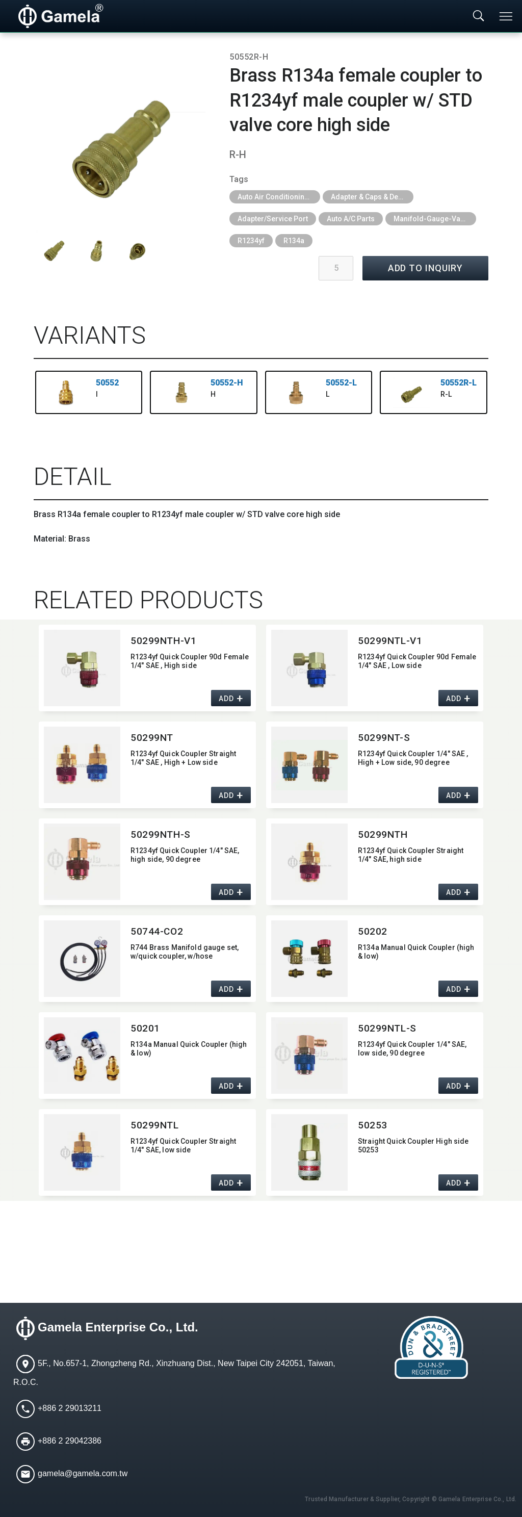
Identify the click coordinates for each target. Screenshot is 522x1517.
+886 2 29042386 (69, 1440)
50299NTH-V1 (163, 641)
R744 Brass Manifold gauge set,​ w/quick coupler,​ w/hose (184, 951)
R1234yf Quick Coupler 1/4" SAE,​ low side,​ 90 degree (412, 1048)
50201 (145, 1028)
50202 (372, 931)
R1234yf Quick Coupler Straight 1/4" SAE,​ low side (183, 1145)
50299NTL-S (387, 1028)
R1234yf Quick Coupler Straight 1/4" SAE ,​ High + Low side (183, 758)
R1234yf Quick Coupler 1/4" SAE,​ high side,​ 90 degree (184, 854)
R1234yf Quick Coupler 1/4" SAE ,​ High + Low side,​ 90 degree (413, 758)
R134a (293, 241)
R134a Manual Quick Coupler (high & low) (416, 951)
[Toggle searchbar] (478, 16)
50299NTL (154, 1125)
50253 (372, 1125)
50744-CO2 (156, 931)
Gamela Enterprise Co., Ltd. (118, 1327)
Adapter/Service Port (273, 219)
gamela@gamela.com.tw (82, 1473)
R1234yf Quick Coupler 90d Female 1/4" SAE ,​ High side (189, 661)
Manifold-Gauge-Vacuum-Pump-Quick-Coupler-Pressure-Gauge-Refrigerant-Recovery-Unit (435, 219)
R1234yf (251, 241)
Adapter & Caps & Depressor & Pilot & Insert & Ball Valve (372, 197)
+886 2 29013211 (69, 1408)
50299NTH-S (160, 834)
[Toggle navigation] (506, 16)
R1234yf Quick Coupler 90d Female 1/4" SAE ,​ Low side (417, 661)
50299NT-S (384, 737)
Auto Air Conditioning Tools (279, 197)
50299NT (151, 737)
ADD (226, 699)
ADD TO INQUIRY (425, 268)
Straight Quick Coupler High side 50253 (413, 1145)
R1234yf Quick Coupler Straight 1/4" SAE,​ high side (410, 854)
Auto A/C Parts (351, 219)
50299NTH (383, 834)
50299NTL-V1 (390, 641)
